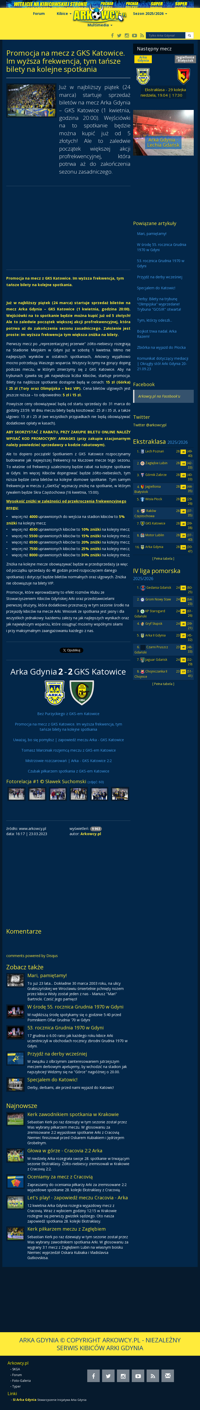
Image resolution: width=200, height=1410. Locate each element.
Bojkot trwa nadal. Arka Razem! (157, 334)
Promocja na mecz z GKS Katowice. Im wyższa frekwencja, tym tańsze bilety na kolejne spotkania (68, 727)
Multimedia (100, 24)
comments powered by (32, 955)
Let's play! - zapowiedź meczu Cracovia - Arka (77, 1197)
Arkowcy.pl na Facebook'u (159, 396)
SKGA (16, 1369)
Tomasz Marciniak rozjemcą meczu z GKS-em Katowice (68, 750)
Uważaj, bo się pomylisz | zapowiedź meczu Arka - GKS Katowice (68, 739)
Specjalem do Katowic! (52, 1079)
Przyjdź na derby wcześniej (57, 1054)
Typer (16, 1386)
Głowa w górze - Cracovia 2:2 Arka (64, 1150)
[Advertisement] (68, 227)
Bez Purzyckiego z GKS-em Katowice (68, 713)
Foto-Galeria (21, 1380)
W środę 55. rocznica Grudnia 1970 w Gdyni (75, 1007)
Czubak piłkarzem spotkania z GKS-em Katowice (68, 771)
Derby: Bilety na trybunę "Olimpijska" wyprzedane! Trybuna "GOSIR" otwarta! (159, 304)
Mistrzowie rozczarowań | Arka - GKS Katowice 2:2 (68, 760)
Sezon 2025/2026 (150, 13)
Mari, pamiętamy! (47, 975)
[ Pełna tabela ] (163, 558)
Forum (39, 13)
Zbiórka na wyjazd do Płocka (161, 347)
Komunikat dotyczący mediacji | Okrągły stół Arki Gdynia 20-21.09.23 (162, 363)
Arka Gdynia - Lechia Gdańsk (163, 142)
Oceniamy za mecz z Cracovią (60, 1176)
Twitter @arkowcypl (149, 424)
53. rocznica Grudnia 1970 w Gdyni (65, 1027)
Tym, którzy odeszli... (154, 320)
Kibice (64, 13)
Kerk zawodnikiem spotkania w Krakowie (73, 1114)
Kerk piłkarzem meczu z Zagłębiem (66, 1229)
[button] (189, 35)
